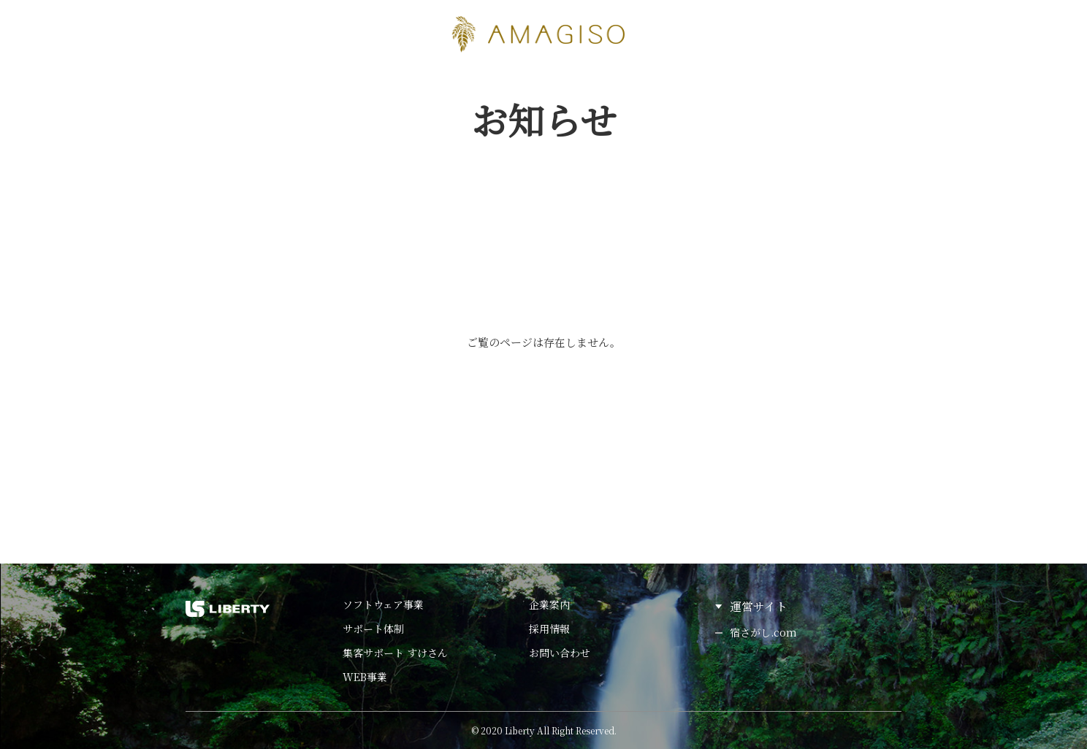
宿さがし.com (763, 632)
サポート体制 (373, 628)
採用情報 (549, 628)
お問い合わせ (559, 652)
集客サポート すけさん (395, 652)
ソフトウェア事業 (383, 604)
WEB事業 (365, 676)
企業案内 (549, 604)
